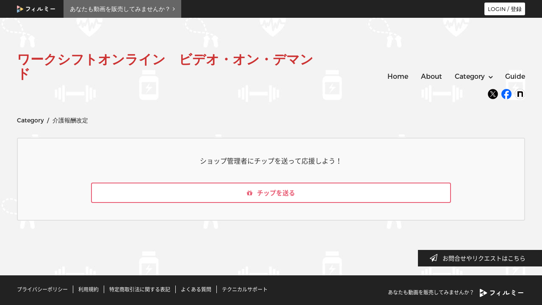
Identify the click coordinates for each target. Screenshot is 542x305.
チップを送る (271, 194)
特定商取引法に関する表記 (139, 289)
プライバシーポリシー (42, 289)
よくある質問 (196, 289)
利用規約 (88, 289)
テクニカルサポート (245, 289)
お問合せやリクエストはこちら (480, 258)
